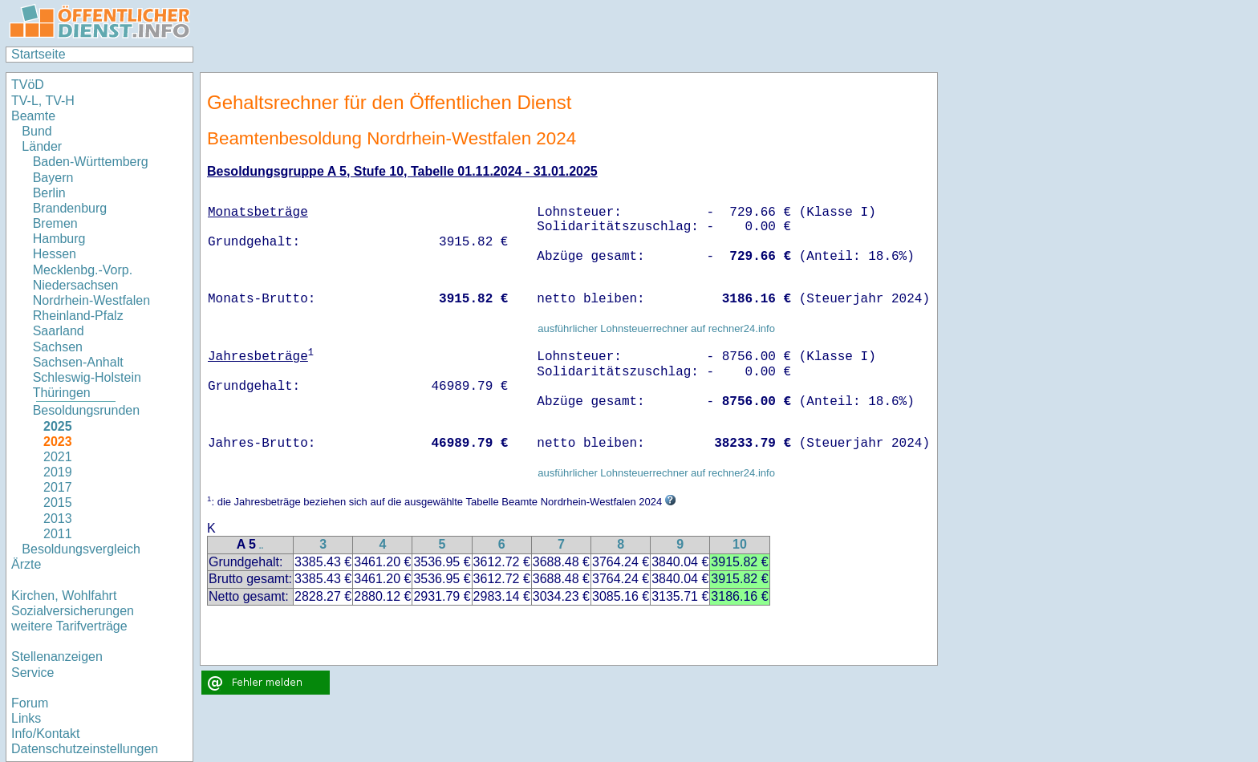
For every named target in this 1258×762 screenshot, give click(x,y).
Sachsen (58, 347)
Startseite (38, 54)
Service (32, 672)
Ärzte (26, 564)
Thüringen (62, 392)
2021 (57, 457)
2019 (57, 472)
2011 (57, 534)
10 (739, 544)
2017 (57, 487)
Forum (29, 703)
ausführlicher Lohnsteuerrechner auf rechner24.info (656, 328)
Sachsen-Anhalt (78, 362)
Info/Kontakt (45, 733)
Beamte (33, 116)
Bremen (55, 223)
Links (26, 718)
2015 (57, 502)
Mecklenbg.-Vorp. (83, 270)
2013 (57, 518)
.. (261, 545)
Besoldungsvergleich (81, 549)
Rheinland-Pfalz (78, 315)
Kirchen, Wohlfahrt (63, 595)
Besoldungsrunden (86, 410)
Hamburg (59, 238)
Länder (42, 146)
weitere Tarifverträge (69, 626)
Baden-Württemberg (90, 161)
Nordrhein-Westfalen (91, 300)
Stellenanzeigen (57, 656)
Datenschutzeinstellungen (84, 749)
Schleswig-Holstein (87, 377)
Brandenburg (70, 208)
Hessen (54, 254)
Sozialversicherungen (72, 611)
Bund (36, 131)
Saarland (58, 331)
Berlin (49, 193)
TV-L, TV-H (43, 100)
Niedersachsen (76, 285)
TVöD (27, 84)
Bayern (53, 177)
